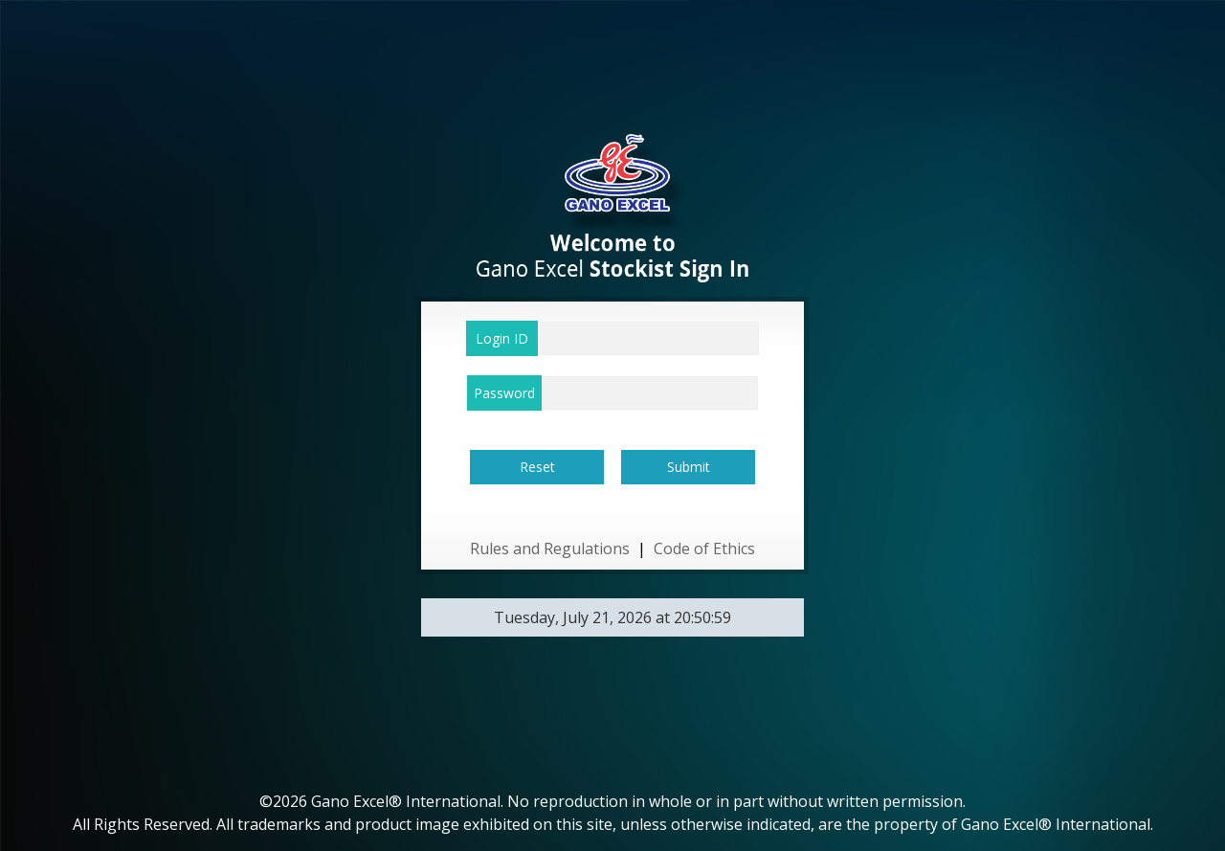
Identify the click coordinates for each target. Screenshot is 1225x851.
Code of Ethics (704, 548)
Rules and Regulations (550, 548)
